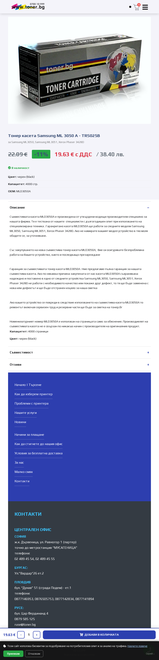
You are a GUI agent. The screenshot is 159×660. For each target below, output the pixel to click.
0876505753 (44, 599)
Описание (17, 207)
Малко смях (23, 472)
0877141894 (84, 599)
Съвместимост (21, 352)
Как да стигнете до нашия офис (38, 444)
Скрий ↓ (150, 653)
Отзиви (15, 364)
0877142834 (64, 599)
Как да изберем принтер (33, 394)
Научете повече (137, 646)
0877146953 (23, 599)
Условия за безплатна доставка (38, 453)
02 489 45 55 (45, 559)
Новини (20, 422)
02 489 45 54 (24, 559)
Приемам (13, 653)
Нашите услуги (25, 413)
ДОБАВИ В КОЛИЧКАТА (99, 634)
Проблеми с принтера (31, 403)
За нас (19, 462)
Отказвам (34, 653)
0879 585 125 (24, 619)
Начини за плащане (29, 435)
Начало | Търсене (27, 385)
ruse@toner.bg (25, 625)
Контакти (21, 481)
